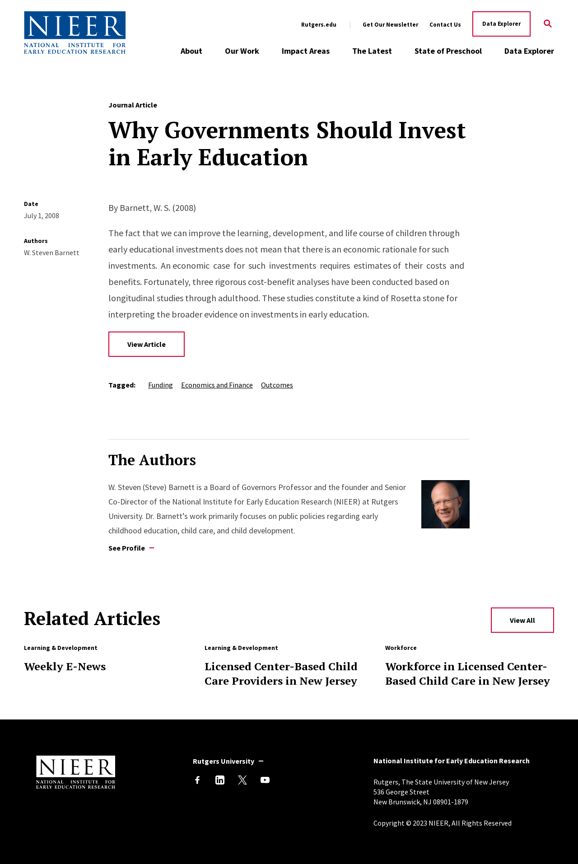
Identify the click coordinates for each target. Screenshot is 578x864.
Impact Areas (306, 51)
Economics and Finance (217, 384)
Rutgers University (223, 761)
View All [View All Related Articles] (522, 620)
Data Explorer (501, 24)
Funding (160, 384)
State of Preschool (448, 51)
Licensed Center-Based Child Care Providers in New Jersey (281, 673)
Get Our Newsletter (390, 24)
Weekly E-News (65, 666)
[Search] (548, 24)
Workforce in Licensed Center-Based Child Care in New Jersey (467, 673)
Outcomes (277, 384)
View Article (146, 344)
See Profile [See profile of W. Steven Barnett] (126, 547)
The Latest (372, 51)
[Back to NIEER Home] (75, 32)
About (191, 51)
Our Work (242, 51)
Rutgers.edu (318, 24)
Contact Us (445, 24)
